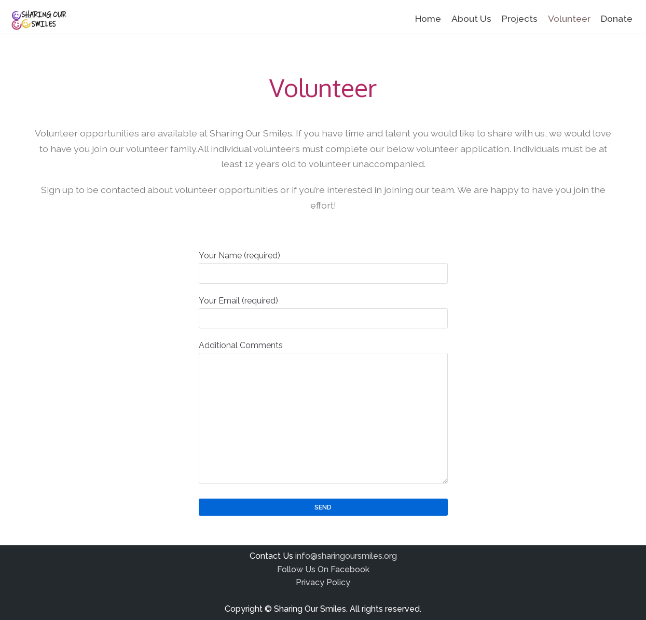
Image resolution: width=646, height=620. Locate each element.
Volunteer (569, 18)
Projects (520, 18)
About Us (471, 18)
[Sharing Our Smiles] (37, 20)
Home (428, 18)
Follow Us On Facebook (323, 569)
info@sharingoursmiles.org (346, 556)
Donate (617, 18)
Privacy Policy (323, 582)
